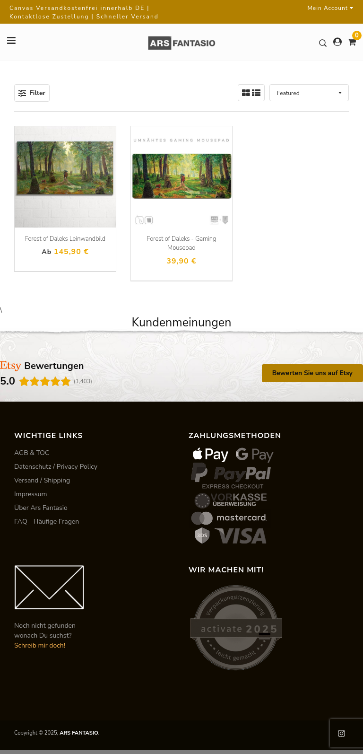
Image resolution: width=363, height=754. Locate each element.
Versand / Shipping (42, 480)
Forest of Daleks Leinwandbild (65, 239)
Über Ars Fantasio (41, 507)
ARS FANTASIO (79, 732)
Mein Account (331, 8)
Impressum (30, 494)
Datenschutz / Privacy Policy (55, 466)
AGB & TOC (32, 452)
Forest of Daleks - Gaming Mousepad (181, 244)
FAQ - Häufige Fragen (46, 521)
